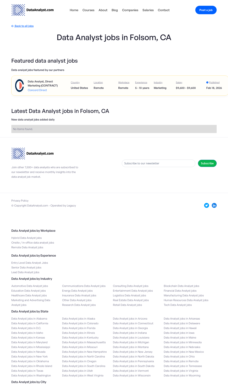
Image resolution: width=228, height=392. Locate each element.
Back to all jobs (22, 26)
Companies (130, 10)
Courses (88, 10)
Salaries (148, 10)
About (103, 10)
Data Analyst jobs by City (28, 382)
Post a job (206, 10)
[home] (32, 10)
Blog (115, 10)
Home (74, 10)
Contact (164, 10)
